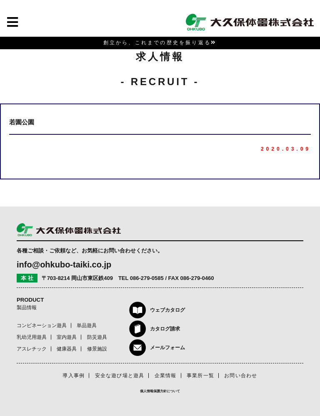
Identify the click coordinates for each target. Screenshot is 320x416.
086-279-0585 (147, 278)
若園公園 (21, 122)
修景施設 (97, 349)
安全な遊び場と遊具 (120, 375)
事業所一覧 (200, 375)
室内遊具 (67, 337)
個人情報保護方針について (160, 391)
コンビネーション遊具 (42, 325)
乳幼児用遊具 (32, 337)
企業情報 (166, 375)
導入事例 (73, 375)
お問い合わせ (240, 375)
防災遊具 (97, 337)
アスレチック (32, 349)
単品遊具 (87, 325)
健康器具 (67, 349)
